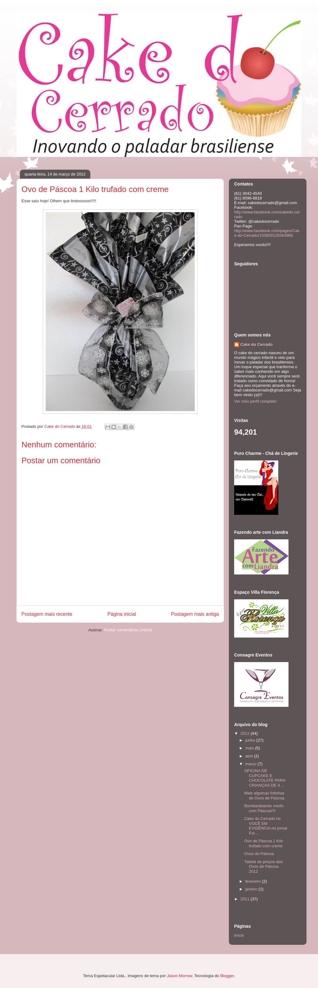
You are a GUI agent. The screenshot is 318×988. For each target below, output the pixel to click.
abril (249, 756)
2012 (245, 733)
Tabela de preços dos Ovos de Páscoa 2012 (263, 866)
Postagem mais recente (46, 614)
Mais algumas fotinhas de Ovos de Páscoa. (264, 795)
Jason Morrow (179, 975)
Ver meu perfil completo (255, 401)
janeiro (252, 889)
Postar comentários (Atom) (128, 630)
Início (239, 935)
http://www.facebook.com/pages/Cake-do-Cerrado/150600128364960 (266, 233)
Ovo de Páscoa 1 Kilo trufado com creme (263, 843)
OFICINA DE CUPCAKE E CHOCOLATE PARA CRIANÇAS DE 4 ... (264, 778)
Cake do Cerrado (256, 344)
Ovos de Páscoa (259, 853)
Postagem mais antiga (195, 614)
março (251, 764)
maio (250, 748)
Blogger (227, 975)
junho (250, 740)
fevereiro (253, 881)
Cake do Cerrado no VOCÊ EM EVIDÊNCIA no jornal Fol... (265, 825)
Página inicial (121, 614)
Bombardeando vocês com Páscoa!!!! (263, 808)
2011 (245, 899)
